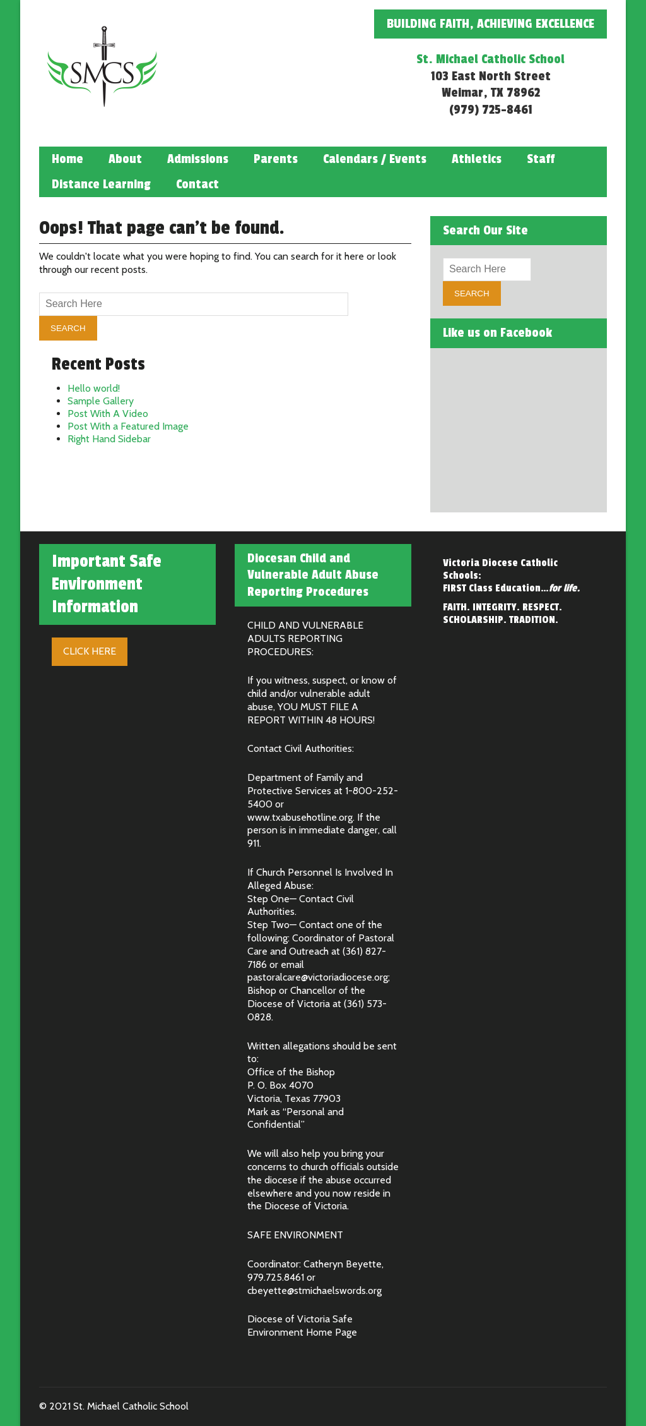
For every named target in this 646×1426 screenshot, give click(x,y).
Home (67, 159)
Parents (276, 159)
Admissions (197, 159)
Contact (197, 184)
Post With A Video (108, 414)
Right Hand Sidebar (109, 439)
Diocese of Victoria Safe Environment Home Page (302, 1325)
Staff (541, 159)
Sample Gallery (101, 401)
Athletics (477, 159)
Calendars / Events (374, 159)
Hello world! (94, 388)
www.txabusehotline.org (300, 817)
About (125, 159)
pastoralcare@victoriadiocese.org (317, 977)
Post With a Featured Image (128, 426)
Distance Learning (101, 184)
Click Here (89, 651)
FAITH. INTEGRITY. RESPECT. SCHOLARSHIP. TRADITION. (502, 613)
